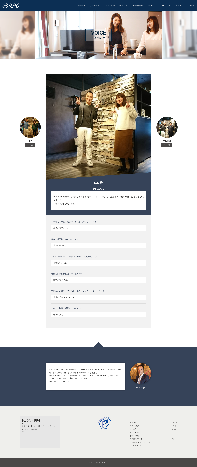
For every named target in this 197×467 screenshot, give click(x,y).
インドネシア (164, 5)
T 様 (173, 439)
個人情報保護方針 (136, 439)
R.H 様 (174, 429)
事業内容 (81, 5)
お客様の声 (94, 5)
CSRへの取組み (135, 446)
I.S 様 (173, 432)
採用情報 (190, 5)
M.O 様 (174, 426)
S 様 (173, 436)
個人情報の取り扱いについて (140, 442)
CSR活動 (178, 5)
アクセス (150, 5)
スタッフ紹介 (109, 5)
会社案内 (123, 5)
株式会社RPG (31, 420)
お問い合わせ (137, 5)
